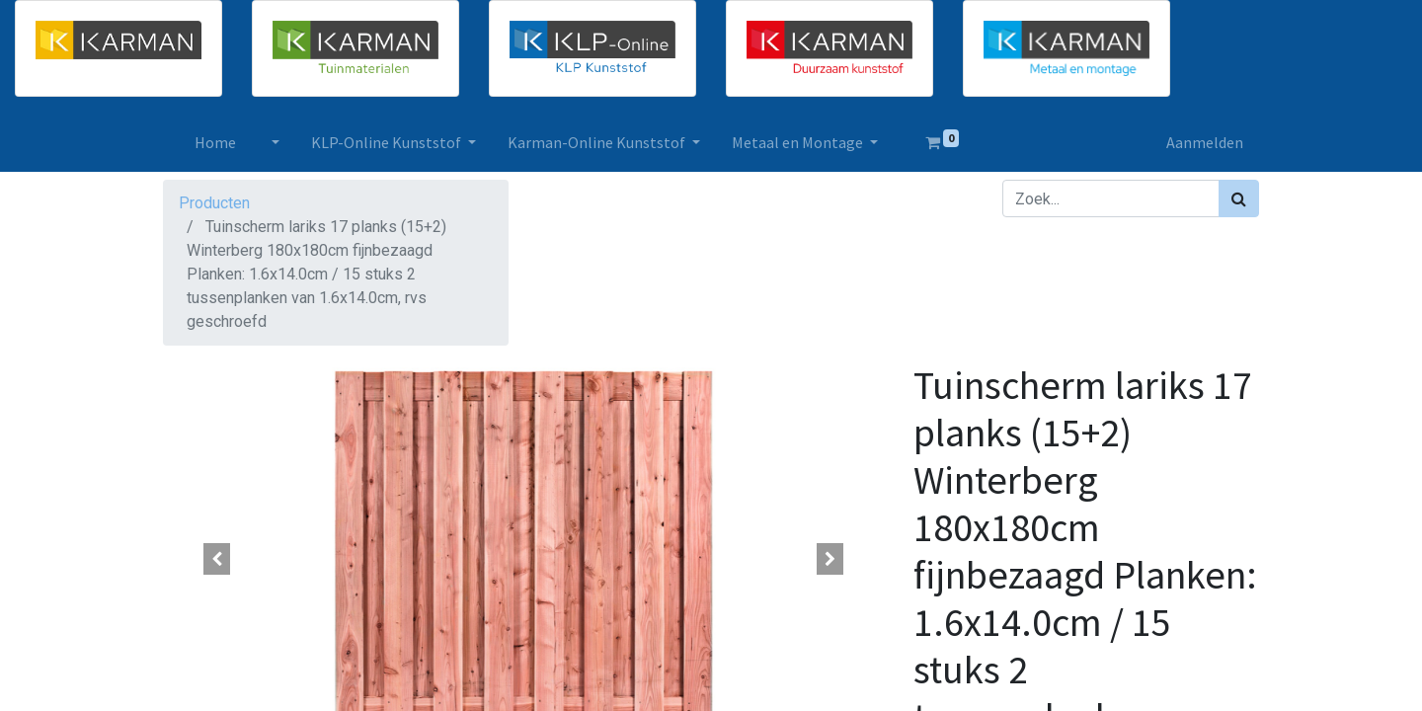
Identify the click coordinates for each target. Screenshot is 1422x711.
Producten (214, 203)
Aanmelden (1204, 142)
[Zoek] (1239, 198)
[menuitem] (215, 142)
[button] (217, 559)
